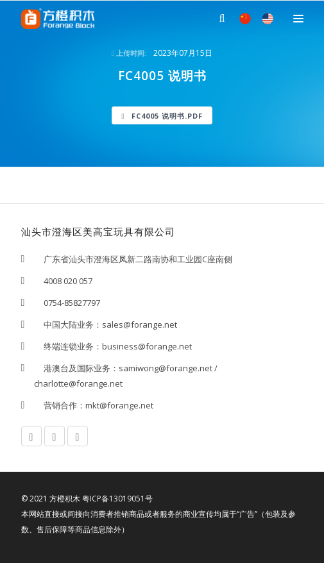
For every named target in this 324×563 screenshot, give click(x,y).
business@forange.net (147, 346)
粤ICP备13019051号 (117, 498)
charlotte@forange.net (78, 383)
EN (267, 19)
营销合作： (59, 405)
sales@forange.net (139, 324)
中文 (245, 19)
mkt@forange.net (119, 405)
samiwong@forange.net (165, 368)
